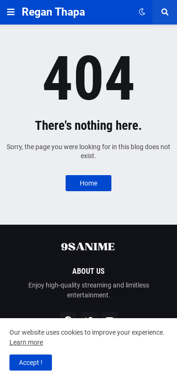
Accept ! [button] (30, 362)
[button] (11, 12)
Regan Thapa (53, 12)
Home (88, 183)
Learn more (26, 342)
